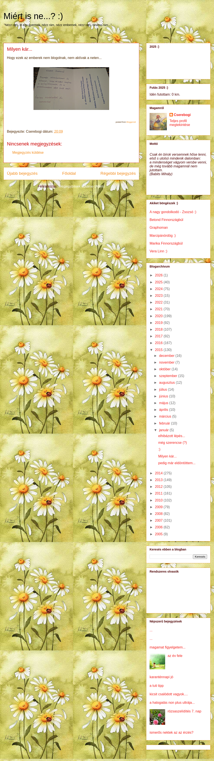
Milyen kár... (167, 456)
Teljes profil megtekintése (179, 123)
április (164, 410)
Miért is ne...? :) (33, 16)
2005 (159, 534)
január (164, 430)
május (164, 403)
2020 (159, 316)
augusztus (167, 382)
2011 (159, 493)
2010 (159, 500)
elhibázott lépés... (171, 436)
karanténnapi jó (161, 677)
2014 (159, 473)
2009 (159, 507)
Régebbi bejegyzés (118, 173)
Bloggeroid (131, 122)
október (165, 369)
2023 (159, 295)
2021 (159, 309)
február (165, 423)
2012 (159, 486)
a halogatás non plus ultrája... (172, 702)
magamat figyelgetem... (167, 647)
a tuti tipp (157, 686)
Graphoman (159, 227)
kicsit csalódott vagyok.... (169, 694)
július (163, 389)
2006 (159, 527)
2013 (159, 480)
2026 (159, 275)
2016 (159, 343)
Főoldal (69, 173)
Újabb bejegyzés (22, 173)
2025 (159, 282)
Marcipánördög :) (163, 235)
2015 (159, 350)
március (165, 416)
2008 (159, 514)
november (167, 362)
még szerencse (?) (172, 442)
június (164, 396)
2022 (159, 302)
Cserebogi (182, 115)
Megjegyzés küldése (28, 152)
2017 (159, 336)
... (151, 630)
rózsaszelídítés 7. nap (184, 711)
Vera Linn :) (158, 251)
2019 (159, 323)
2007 (159, 520)
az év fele (175, 656)
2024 (159, 289)
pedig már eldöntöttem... (177, 463)
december (167, 356)
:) (159, 449)
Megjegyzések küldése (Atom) (81, 186)
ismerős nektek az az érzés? (171, 732)
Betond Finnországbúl (166, 220)
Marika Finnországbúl (166, 243)
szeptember (168, 376)
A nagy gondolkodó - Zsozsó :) (173, 212)
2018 (159, 329)
